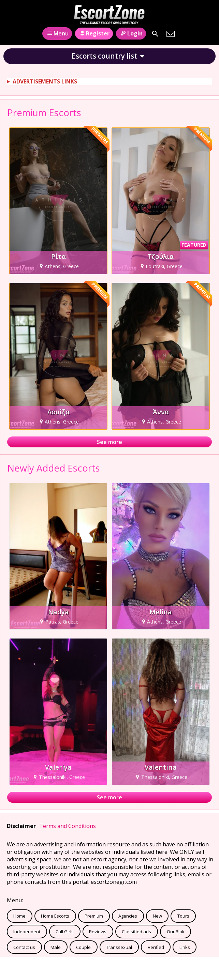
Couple (83, 947)
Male (55, 947)
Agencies (127, 916)
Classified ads (136, 931)
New (157, 916)
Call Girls (65, 931)
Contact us (24, 947)
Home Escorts (55, 916)
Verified (156, 947)
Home (19, 916)
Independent (26, 931)
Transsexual (119, 947)
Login (130, 33)
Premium (94, 916)
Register (94, 33)
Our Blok (176, 931)
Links (184, 947)
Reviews (97, 931)
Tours (183, 916)
